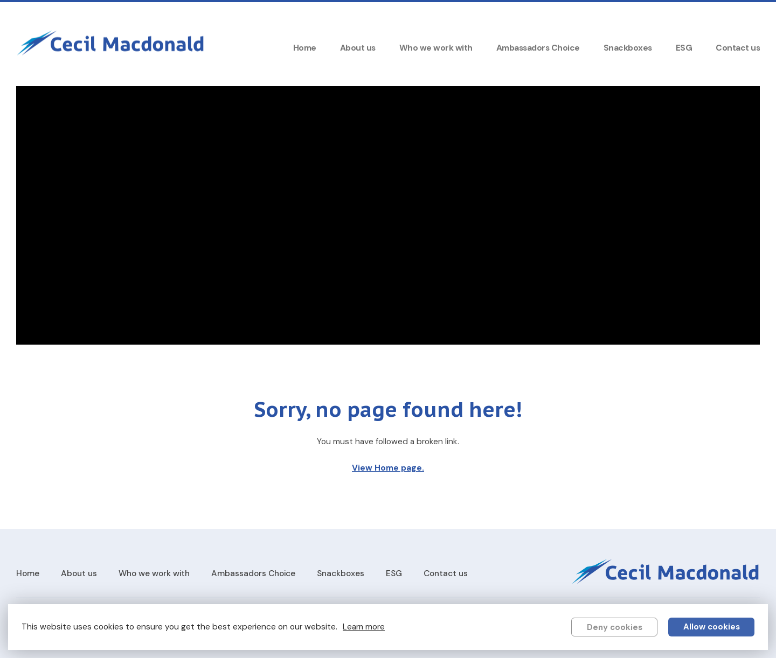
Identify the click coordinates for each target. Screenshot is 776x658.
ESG (684, 48)
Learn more (364, 626)
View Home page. (388, 468)
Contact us (738, 48)
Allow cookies (711, 626)
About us (358, 48)
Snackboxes (628, 48)
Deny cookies (614, 627)
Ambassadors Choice (538, 48)
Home (304, 48)
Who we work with (436, 48)
